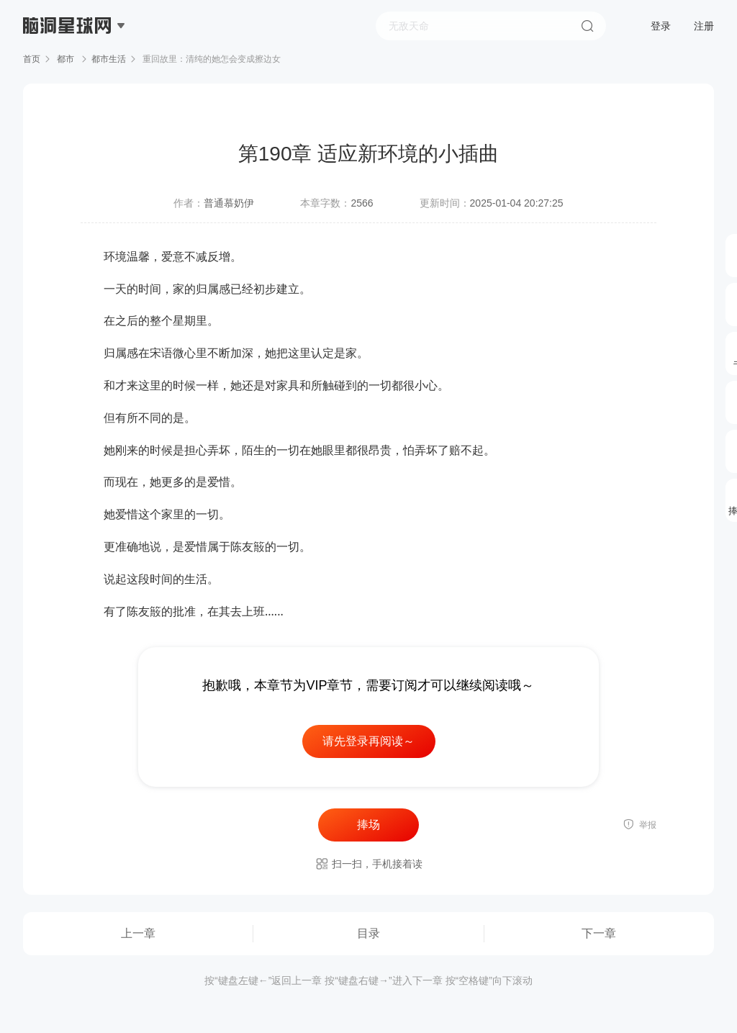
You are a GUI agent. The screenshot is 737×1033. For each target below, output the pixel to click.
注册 (704, 26)
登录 (661, 26)
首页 (31, 59)
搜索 (587, 26)
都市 (66, 59)
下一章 (599, 933)
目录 (368, 933)
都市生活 (108, 59)
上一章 (138, 933)
